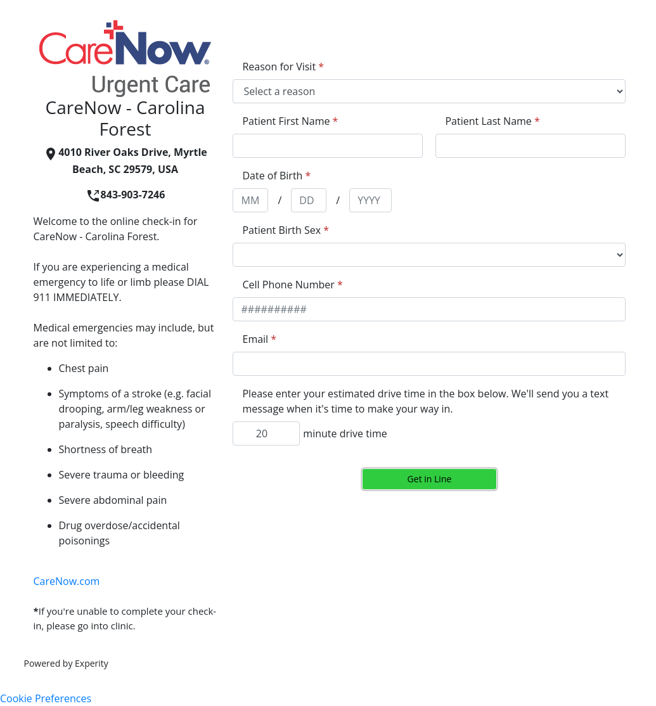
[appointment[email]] (429, 364)
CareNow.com (67, 581)
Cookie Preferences (45, 698)
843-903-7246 (125, 195)
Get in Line (430, 479)
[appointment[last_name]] (530, 146)
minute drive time (345, 433)
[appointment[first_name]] (328, 146)
